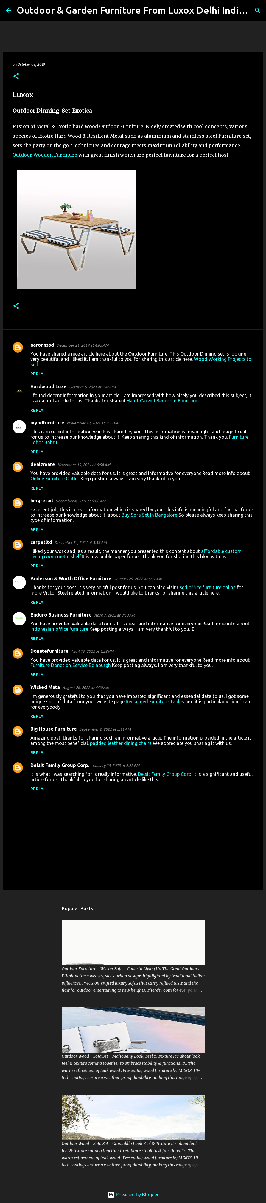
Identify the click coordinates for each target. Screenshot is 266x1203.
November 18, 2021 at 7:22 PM (93, 423)
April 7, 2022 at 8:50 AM (114, 615)
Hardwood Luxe (48, 386)
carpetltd (41, 542)
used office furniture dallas (206, 587)
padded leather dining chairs (121, 743)
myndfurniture (47, 422)
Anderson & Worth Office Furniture (71, 578)
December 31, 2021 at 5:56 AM (81, 542)
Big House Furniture (53, 729)
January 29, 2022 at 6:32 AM (138, 579)
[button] (16, 77)
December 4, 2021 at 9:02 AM (80, 501)
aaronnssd (42, 344)
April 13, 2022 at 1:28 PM (92, 651)
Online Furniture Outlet (54, 478)
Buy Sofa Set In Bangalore (149, 515)
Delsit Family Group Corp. (59, 765)
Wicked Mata (45, 687)
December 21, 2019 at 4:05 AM (82, 345)
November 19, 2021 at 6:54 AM (83, 465)
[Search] (257, 10)
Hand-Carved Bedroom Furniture (162, 400)
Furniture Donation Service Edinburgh (70, 665)
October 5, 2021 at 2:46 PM (92, 387)
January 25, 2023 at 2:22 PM (115, 765)
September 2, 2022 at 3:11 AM (105, 729)
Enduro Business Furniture (61, 614)
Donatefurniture (49, 651)
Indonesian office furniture (59, 629)
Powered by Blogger (133, 1194)
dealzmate (42, 464)
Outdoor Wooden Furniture (45, 155)
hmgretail (41, 500)
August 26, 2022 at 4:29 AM (85, 687)
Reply (36, 374)
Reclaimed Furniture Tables (155, 701)
